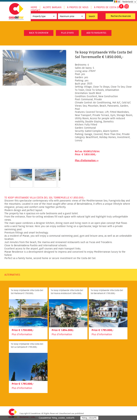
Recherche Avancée (121, 16)
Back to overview (38, 32)
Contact (35, 10)
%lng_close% (89, 417)
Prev (5, 174)
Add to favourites (96, 32)
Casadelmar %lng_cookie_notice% (56, 417)
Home (34, 7)
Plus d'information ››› (86, 160)
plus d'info (67, 32)
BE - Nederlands (123, 2)
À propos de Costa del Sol (110, 7)
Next (64, 174)
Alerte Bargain (52, 7)
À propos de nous (77, 7)
